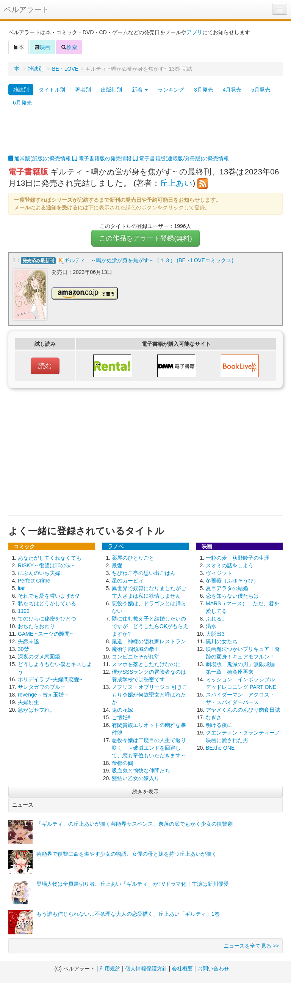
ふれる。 (216, 618)
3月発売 (203, 90)
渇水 (211, 625)
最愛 (117, 565)
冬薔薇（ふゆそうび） (232, 580)
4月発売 (232, 90)
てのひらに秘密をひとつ (47, 618)
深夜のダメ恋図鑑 (39, 656)
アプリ (194, 32)
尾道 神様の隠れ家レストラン (149, 641)
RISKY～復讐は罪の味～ (47, 565)
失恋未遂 (28, 641)
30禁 (23, 648)
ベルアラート (26, 9)
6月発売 (22, 103)
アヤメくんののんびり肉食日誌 (243, 709)
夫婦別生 (28, 701)
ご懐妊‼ (121, 717)
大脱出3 (215, 633)
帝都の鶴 (122, 762)
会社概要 (182, 968)
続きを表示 (145, 791)
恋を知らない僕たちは (232, 595)
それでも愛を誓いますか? (48, 595)
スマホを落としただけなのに (146, 663)
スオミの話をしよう (229, 565)
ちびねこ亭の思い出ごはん (143, 572)
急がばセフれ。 (36, 709)
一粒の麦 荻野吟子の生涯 (237, 557)
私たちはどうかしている (47, 603)
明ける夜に (219, 724)
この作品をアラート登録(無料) (145, 238)
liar (21, 587)
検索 (69, 47)
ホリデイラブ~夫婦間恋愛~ (50, 679)
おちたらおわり (36, 625)
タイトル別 (52, 90)
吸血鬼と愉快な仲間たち (141, 770)
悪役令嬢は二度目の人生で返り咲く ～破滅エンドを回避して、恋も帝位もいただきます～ (149, 747)
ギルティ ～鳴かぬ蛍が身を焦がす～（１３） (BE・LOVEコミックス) (148, 260)
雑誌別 (36, 69)
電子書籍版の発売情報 (101, 158)
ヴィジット (219, 572)
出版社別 (111, 90)
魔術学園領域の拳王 (136, 648)
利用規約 (109, 968)
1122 (24, 610)
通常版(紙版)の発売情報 (39, 158)
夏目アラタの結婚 (227, 587)
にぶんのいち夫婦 (39, 572)
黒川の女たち (222, 641)
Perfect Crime (34, 580)
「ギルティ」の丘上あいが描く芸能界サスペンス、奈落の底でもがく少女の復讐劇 (134, 823)
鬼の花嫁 (122, 709)
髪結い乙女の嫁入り (136, 777)
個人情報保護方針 (146, 968)
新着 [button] (140, 90)
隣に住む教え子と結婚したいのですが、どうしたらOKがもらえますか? (150, 625)
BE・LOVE (65, 69)
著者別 (83, 90)
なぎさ (214, 717)
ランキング (171, 90)
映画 (42, 47)
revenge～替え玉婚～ (43, 694)
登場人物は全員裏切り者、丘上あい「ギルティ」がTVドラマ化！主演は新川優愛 (132, 883)
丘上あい (176, 183)
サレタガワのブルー (42, 686)
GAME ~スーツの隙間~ (45, 633)
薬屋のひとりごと (133, 557)
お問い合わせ (213, 968)
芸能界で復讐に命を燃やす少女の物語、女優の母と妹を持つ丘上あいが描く (126, 853)
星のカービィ (128, 580)
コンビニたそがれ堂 (136, 656)
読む (45, 365)
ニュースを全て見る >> (251, 945)
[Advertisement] (145, 136)
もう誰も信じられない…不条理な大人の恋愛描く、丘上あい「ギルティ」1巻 (128, 913)
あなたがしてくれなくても (49, 557)
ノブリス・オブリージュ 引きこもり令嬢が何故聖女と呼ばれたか (150, 693)
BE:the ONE (220, 747)
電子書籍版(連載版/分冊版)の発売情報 (181, 158)
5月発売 (260, 90)
